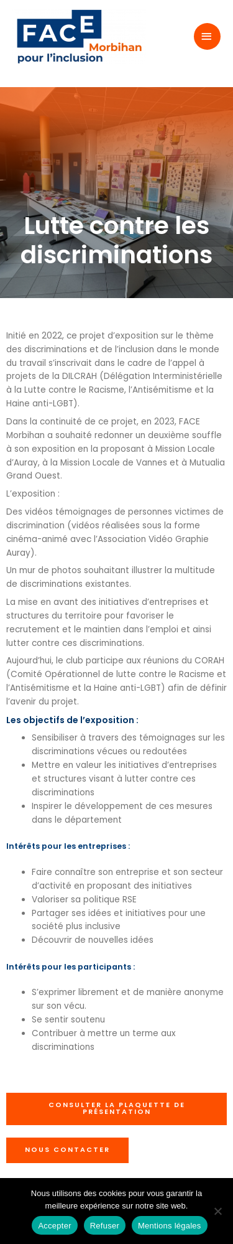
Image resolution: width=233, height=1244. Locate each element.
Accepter (54, 1225)
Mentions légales (169, 1225)
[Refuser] (217, 1211)
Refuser (104, 1225)
